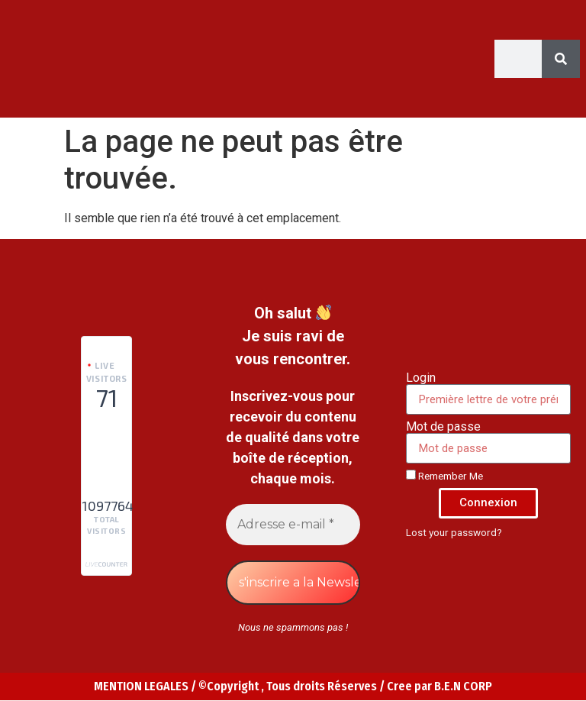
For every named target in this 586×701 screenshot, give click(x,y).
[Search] (561, 59)
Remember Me (444, 476)
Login (421, 378)
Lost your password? (454, 532)
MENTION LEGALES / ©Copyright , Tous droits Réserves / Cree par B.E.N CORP (293, 686)
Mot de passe (443, 427)
